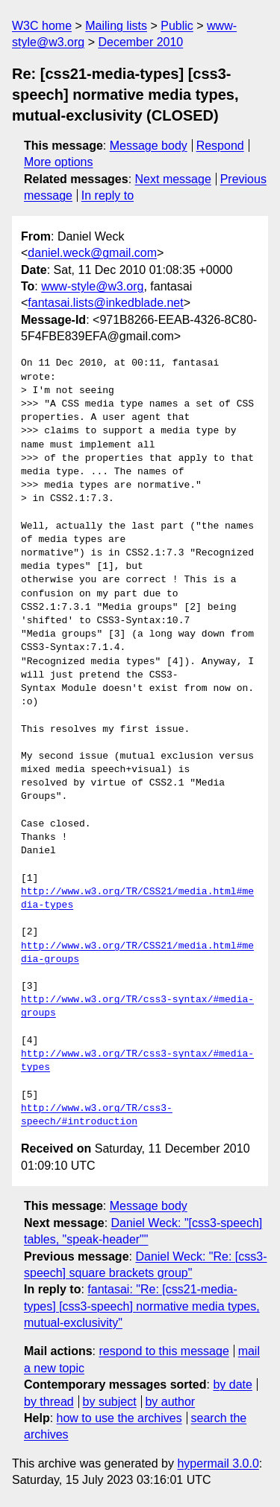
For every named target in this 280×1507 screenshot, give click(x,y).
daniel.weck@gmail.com (92, 252)
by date (232, 1384)
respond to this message (163, 1351)
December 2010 (140, 42)
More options (58, 162)
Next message (173, 179)
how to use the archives (119, 1418)
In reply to (107, 195)
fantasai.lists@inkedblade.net (105, 302)
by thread (49, 1401)
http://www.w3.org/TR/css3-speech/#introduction (96, 1115)
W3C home (42, 25)
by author (170, 1401)
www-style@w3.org (92, 286)
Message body (148, 145)
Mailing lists (116, 25)
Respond (220, 145)
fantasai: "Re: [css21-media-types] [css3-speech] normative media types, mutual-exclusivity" (142, 1306)
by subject (110, 1401)
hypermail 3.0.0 (217, 1463)
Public (177, 25)
